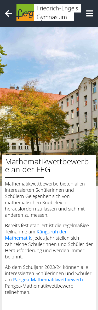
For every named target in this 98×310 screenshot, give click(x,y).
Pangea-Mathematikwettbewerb (48, 279)
